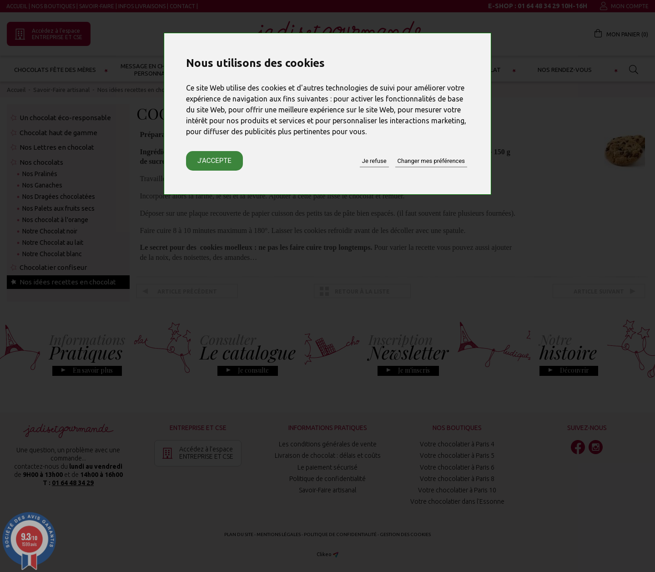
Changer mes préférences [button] (431, 160)
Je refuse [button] (374, 160)
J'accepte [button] (214, 161)
